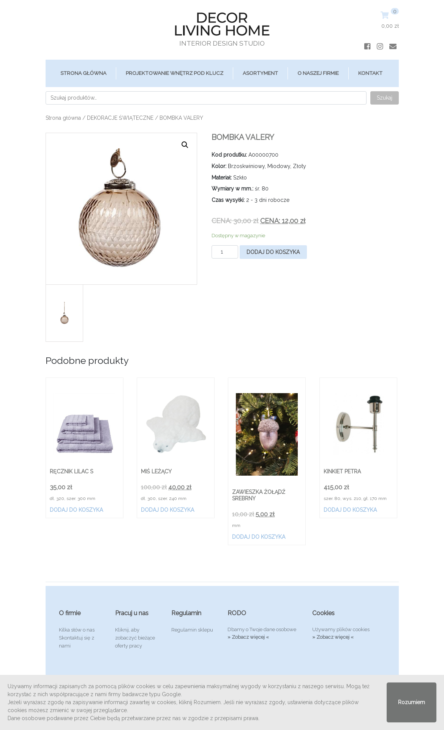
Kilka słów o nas (77, 630)
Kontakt (370, 73)
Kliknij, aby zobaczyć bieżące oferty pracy (135, 638)
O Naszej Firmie (318, 73)
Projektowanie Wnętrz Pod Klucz (174, 73)
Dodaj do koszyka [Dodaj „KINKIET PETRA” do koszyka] (350, 510)
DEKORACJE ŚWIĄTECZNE (120, 118)
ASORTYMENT (260, 73)
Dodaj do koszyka (273, 252)
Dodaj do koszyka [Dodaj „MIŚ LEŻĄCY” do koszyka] (167, 510)
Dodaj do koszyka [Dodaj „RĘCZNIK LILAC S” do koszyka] (76, 510)
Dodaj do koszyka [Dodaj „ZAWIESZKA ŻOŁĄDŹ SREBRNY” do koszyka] (258, 537)
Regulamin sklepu (192, 630)
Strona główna (83, 73)
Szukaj (384, 98)
